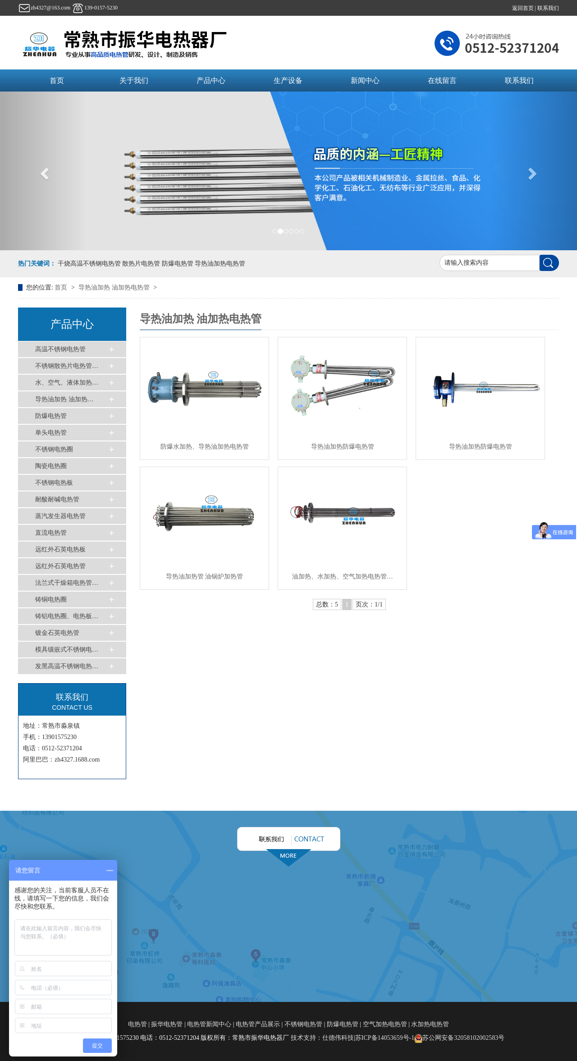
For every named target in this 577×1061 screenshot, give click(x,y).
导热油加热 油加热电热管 (114, 287)
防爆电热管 (51, 416)
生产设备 (288, 80)
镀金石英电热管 (57, 632)
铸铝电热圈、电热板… (66, 616)
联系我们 (548, 8)
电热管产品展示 (258, 1024)
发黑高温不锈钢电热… (66, 666)
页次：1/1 (369, 604)
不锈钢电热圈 (54, 449)
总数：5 (327, 604)
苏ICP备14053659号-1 (384, 1037)
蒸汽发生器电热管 (60, 516)
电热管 (138, 1024)
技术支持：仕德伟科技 (322, 1037)
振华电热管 (167, 1024)
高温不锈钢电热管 (60, 349)
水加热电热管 (430, 1024)
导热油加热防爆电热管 (342, 446)
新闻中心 (365, 80)
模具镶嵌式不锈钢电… (66, 649)
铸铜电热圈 (51, 599)
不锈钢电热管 (303, 1024)
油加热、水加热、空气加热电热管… (342, 576)
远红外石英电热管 (60, 566)
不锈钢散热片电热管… (66, 366)
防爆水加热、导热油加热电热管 (204, 446)
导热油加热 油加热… (64, 399)
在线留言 (442, 80)
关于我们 (133, 80)
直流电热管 (51, 532)
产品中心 (211, 80)
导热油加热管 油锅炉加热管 (204, 576)
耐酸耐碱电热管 (57, 499)
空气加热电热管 (385, 1024)
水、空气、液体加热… (66, 382)
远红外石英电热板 (60, 549)
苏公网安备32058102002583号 (459, 1037)
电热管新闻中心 (209, 1024)
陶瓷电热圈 (51, 466)
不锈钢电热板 (54, 482)
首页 (57, 80)
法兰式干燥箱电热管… (66, 582)
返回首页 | (524, 8)
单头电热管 (51, 432)
